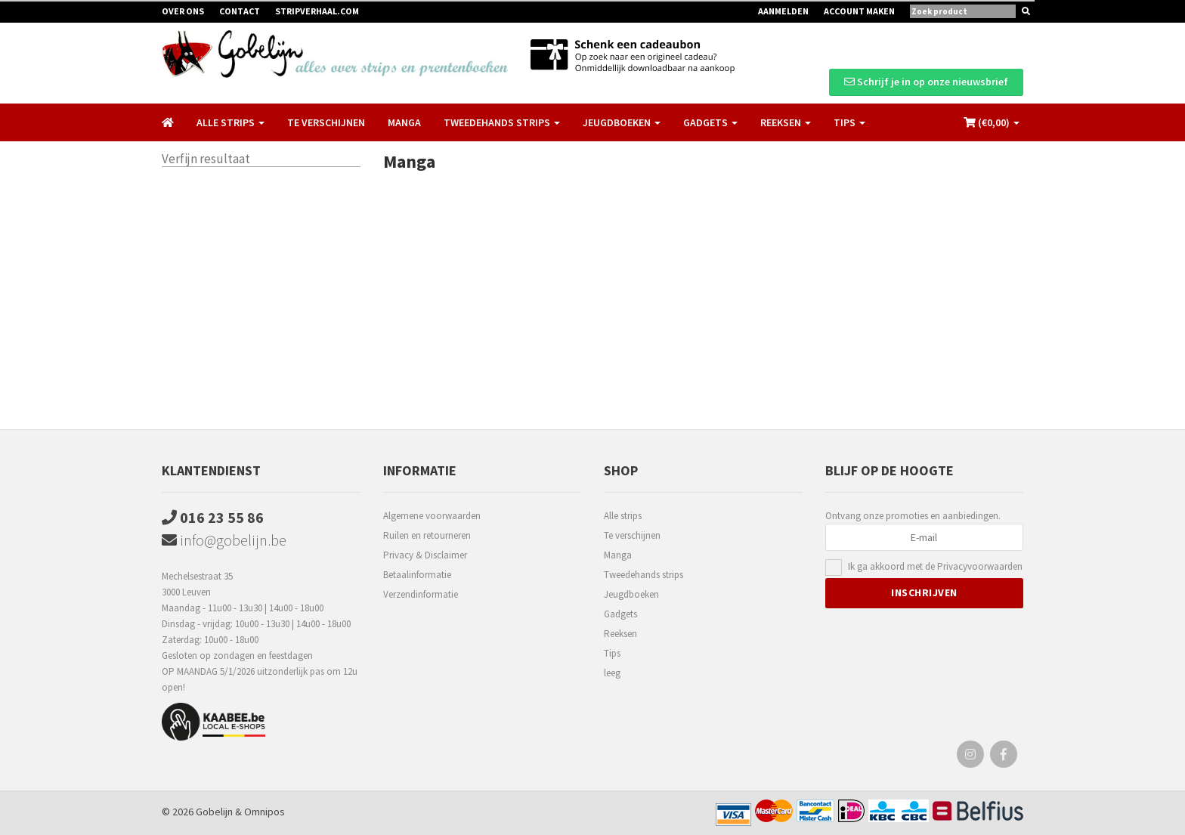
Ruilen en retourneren (427, 535)
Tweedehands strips (643, 574)
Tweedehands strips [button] (502, 122)
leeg (612, 672)
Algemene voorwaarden (432, 515)
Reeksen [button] (785, 122)
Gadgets (620, 614)
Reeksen (620, 633)
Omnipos (264, 811)
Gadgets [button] (710, 122)
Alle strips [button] (230, 122)
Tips (612, 653)
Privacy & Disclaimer (425, 555)
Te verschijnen (326, 122)
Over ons (183, 11)
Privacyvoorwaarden (980, 566)
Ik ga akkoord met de (935, 567)
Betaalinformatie (417, 574)
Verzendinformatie (420, 594)
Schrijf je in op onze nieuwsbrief (926, 81)
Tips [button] (849, 122)
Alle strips (623, 515)
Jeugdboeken (631, 594)
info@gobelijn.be (224, 539)
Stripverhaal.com (317, 11)
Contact (239, 11)
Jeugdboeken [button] (622, 122)
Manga (404, 122)
